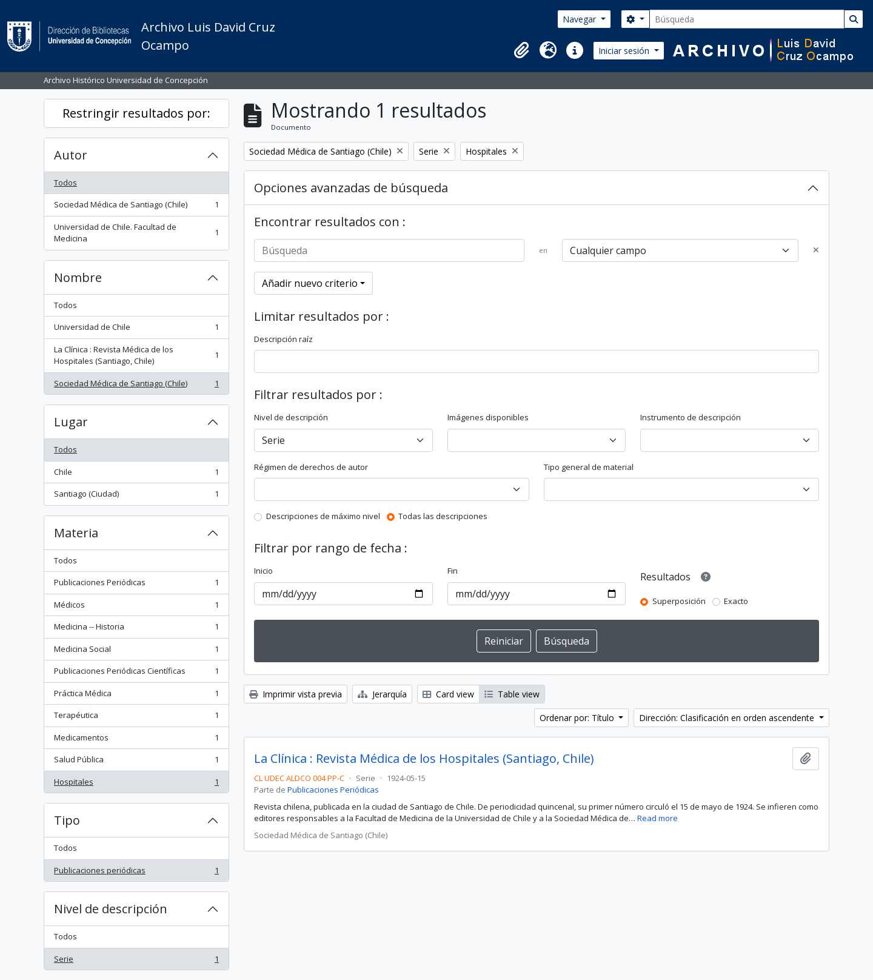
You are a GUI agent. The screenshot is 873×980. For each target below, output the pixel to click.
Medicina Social (136, 651)
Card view (448, 694)
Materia (76, 533)
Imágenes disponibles (488, 417)
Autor (70, 155)
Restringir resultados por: (136, 113)
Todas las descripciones (442, 516)
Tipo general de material (589, 466)
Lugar (71, 422)
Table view (512, 694)
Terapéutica (136, 718)
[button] (521, 50)
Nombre (78, 277)
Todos (65, 182)
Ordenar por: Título (578, 717)
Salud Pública (136, 762)
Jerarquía (382, 694)
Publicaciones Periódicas (136, 585)
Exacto (736, 601)
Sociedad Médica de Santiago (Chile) (136, 207)
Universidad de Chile (136, 329)
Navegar (580, 19)
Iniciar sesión (625, 50)
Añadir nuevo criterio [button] (310, 283)
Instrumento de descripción (690, 417)
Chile (136, 474)
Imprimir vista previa (295, 694)
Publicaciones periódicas (136, 873)
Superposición (679, 601)
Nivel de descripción (110, 909)
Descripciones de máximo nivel (323, 516)
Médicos (136, 607)
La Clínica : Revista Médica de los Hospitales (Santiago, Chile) (136, 355)
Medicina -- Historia (136, 629)
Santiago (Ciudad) (136, 496)
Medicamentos (136, 740)
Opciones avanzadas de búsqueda (351, 188)
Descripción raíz (283, 339)
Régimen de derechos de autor (311, 466)
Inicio (263, 570)
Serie (136, 961)
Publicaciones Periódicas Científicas (136, 673)
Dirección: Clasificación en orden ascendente (728, 717)
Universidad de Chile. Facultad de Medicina (136, 232)
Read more (657, 818)
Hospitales (136, 784)
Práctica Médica (136, 696)
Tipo (67, 820)
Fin (452, 570)
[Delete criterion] (816, 250)
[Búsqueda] (747, 19)
